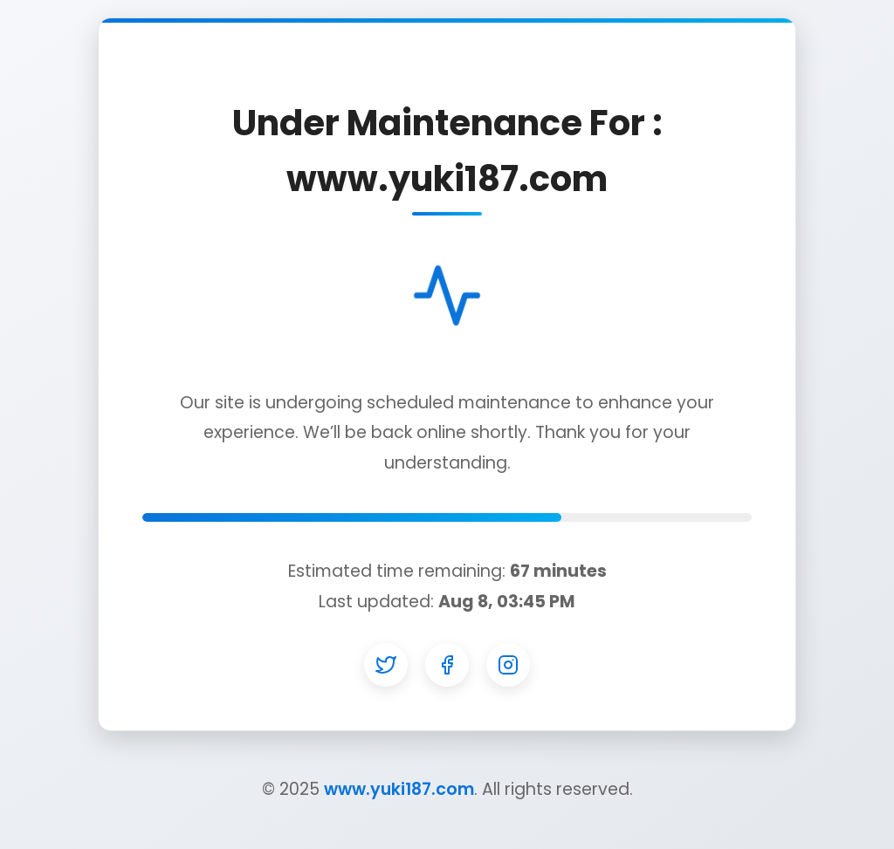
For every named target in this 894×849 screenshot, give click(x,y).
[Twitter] (386, 665)
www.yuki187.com (399, 789)
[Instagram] (508, 665)
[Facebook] (447, 665)
